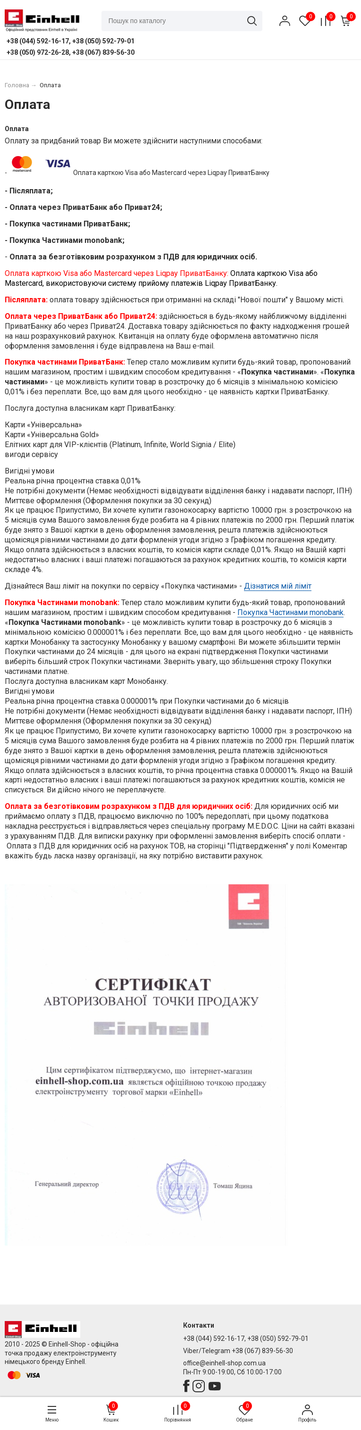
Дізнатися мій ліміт (277, 586)
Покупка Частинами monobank (290, 612)
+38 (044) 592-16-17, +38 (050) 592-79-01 (246, 1338)
